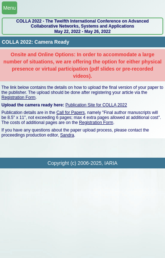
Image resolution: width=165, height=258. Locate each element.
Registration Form (18, 97)
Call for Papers (70, 112)
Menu (9, 8)
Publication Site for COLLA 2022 (96, 105)
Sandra (67, 135)
